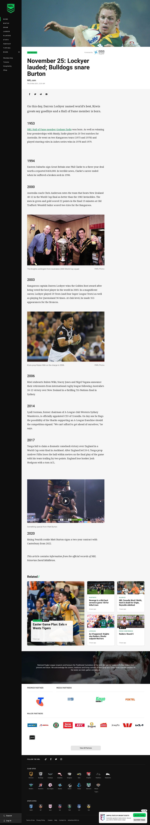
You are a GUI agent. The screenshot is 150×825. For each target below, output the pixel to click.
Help (55, 820)
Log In (7, 820)
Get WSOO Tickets (139, 820)
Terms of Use (30, 820)
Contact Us (62, 820)
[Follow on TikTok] (46, 759)
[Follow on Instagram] (61, 759)
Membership (8, 58)
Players (7, 35)
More (11, 52)
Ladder (6, 31)
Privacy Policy (40, 820)
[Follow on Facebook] (51, 759)
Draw (5, 27)
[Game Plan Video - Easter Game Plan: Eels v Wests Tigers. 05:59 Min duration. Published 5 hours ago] (55, 613)
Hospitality (7, 66)
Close (144, 810)
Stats (6, 40)
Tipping (7, 48)
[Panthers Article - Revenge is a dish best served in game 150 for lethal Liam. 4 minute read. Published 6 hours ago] (100, 596)
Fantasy (7, 44)
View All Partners (86, 748)
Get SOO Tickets (139, 815)
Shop (5, 70)
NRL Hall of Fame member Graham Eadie (49, 129)
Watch (6, 23)
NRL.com (31, 80)
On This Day (32, 52)
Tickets (6, 62)
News (5, 19)
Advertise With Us (73, 820)
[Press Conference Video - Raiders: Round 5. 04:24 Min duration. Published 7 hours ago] (130, 630)
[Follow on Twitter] (56, 759)
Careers (50, 820)
